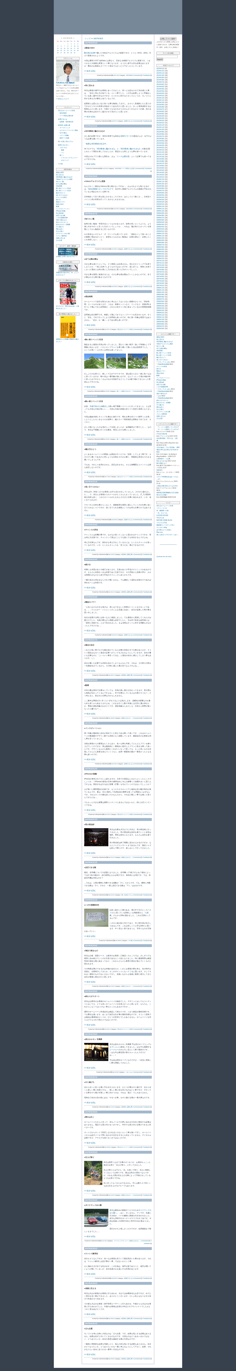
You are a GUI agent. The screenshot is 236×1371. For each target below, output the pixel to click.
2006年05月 (160, 303)
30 (71, 53)
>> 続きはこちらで (62, 99)
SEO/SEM (63, 113)
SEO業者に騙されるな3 (64, 177)
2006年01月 (160, 312)
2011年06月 (160, 166)
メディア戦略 (64, 135)
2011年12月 (160, 152)
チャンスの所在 (61, 197)
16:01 (108, 1029)
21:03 (112, 554)
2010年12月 (160, 179)
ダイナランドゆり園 (63, 233)
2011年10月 (160, 156)
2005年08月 (160, 324)
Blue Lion (159, 532)
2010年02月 (160, 202)
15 (68, 48)
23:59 (114, 286)
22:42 (112, 895)
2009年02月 (160, 229)
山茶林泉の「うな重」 (164, 459)
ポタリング (65, 160)
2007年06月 (160, 274)
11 (78, 46)
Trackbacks (146, 75)
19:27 (108, 329)
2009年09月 (160, 213)
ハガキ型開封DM (62, 218)
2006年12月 (160, 288)
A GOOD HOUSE (162, 515)
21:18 (116, 75)
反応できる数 (60, 215)
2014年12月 (160, 71)
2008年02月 (160, 256)
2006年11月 (160, 290)
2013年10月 (160, 102)
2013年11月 (160, 100)
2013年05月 (160, 114)
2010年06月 (160, 193)
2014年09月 (160, 77)
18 (78, 48)
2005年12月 (160, 315)
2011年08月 (160, 161)
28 (64, 53)
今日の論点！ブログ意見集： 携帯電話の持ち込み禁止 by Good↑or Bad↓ (168, 450)
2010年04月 (160, 197)
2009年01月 (160, 231)
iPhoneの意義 (60, 211)
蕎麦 (62, 150)
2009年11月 (160, 208)
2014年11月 (160, 73)
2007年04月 (160, 279)
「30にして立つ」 (80, 5)
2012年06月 (160, 138)
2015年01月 (160, 68)
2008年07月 (160, 245)
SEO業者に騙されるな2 (130, 149)
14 (64, 48)
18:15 (112, 592)
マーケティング (65, 128)
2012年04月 (160, 143)
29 (68, 53)
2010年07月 (160, 190)
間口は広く (60, 229)
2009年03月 (160, 227)
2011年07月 (160, 163)
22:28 (116, 1072)
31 (74, 53)
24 (74, 50)
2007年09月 (160, 267)
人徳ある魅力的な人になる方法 (167, 486)
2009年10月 (160, 211)
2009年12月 (160, 206)
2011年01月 (160, 177)
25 (78, 50)
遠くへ (62, 155)
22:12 (112, 857)
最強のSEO (60, 172)
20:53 (114, 1278)
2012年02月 (160, 147)
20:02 (112, 1318)
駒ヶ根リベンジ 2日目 (63, 188)
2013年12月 (160, 98)
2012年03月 (160, 145)
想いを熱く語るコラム (65, 141)
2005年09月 (160, 322)
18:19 (105, 168)
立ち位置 (59, 240)
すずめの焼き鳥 (161, 434)
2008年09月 (160, 240)
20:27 (114, 121)
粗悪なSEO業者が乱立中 (96, 144)
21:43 (104, 1241)
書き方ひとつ (60, 193)
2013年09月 (160, 104)
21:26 (112, 986)
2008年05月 (160, 249)
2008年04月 (160, 251)
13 (61, 48)
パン (62, 152)
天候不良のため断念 (98, 406)
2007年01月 (160, 285)
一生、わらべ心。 (162, 513)
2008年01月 (160, 258)
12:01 (108, 814)
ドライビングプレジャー (69, 158)
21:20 (112, 1107)
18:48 (112, 718)
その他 (60, 164)
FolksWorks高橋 (163, 364)
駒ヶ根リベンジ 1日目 (63, 190)
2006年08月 (160, 297)
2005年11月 (160, 317)
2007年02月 (160, 283)
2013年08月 (160, 107)
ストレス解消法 (61, 236)
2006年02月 (160, 310)
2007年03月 (160, 281)
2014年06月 (160, 84)
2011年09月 (160, 159)
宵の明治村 (60, 213)
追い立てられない (62, 195)
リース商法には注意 (128, 168)
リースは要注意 (123, 156)
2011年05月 (160, 168)
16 (71, 48)
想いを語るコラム (126, 895)
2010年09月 (160, 186)
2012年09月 (160, 132)
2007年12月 (160, 260)
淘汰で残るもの (61, 220)
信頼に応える (60, 238)
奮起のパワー (60, 202)
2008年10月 (160, 238)
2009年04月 (160, 224)
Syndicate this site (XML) (164, 556)
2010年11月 (160, 181)
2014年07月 (160, 82)
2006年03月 (160, 308)
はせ (159, 396)
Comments (137, 75)
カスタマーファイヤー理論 (69, 130)
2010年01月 (160, 204)
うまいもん (63, 147)
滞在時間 (59, 186)
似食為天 (159, 470)
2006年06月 (160, 301)
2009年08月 (160, 215)
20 (61, 50)
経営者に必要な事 (64, 125)
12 (58, 48)
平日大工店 (160, 518)
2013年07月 (160, 109)
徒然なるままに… (64, 145)
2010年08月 (160, 188)
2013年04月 (160, 116)
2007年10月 (160, 265)
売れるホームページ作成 (66, 110)
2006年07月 (160, 299)
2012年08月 (160, 134)
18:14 (114, 635)
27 (61, 53)
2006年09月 (160, 294)
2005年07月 (160, 326)
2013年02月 (160, 120)
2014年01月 (160, 95)
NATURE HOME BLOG (164, 520)
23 (71, 50)
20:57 (112, 675)
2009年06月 (160, 220)
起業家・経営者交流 (66, 122)
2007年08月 (98, 39)
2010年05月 (160, 195)
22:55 (116, 208)
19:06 (108, 1147)
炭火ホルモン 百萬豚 (63, 224)
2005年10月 (160, 319)
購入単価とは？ (161, 463)
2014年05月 (160, 86)
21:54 (112, 1195)
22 (68, 50)
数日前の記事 (89, 53)
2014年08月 (160, 80)
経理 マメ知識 (64, 138)
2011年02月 (160, 175)
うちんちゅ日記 (161, 522)
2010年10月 (160, 184)
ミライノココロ (161, 508)
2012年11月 (160, 127)
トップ (87, 39)
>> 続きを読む (90, 71)
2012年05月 (160, 141)
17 (74, 48)
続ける (58, 199)
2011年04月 (160, 170)
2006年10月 (160, 292)
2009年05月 (160, 222)
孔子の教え (63, 133)
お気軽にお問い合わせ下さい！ (66, 256)
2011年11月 (160, 154)
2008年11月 (160, 236)
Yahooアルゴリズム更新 (64, 179)
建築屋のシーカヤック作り (165, 525)
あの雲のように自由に (164, 530)
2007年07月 (160, 272)
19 (58, 50)
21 (64, 50)
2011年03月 (160, 172)
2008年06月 (160, 247)
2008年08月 (160, 242)
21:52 (114, 764)
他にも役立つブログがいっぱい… (167, 534)
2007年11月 (160, 263)
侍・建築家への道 (162, 510)
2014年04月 (160, 89)
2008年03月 (160, 254)
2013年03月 (160, 118)
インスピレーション (63, 208)
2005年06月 (160, 328)
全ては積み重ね (61, 184)
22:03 (107, 391)
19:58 (119, 940)
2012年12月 (160, 125)
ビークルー (114, 1050)
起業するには (62, 119)
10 (74, 46)
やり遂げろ (60, 227)
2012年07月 (160, 136)
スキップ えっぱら (164, 362)
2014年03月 (160, 91)
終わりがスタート (62, 222)
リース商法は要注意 (66, 115)
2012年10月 (160, 129)
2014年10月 (160, 75)
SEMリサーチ (126, 136)
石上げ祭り (60, 231)
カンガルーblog (161, 527)
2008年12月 (160, 233)
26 (58, 53)
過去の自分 (60, 204)
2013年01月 (160, 123)
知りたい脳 (60, 181)
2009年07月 (160, 218)
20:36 (112, 1359)
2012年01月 (160, 150)
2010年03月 (160, 199)
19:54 (114, 249)
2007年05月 (160, 276)
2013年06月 (160, 111)
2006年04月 (160, 306)
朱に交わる (60, 175)
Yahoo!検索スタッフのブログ (100, 189)
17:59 (108, 476)
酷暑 (57, 206)
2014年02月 (160, 93)
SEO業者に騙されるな (106, 149)
